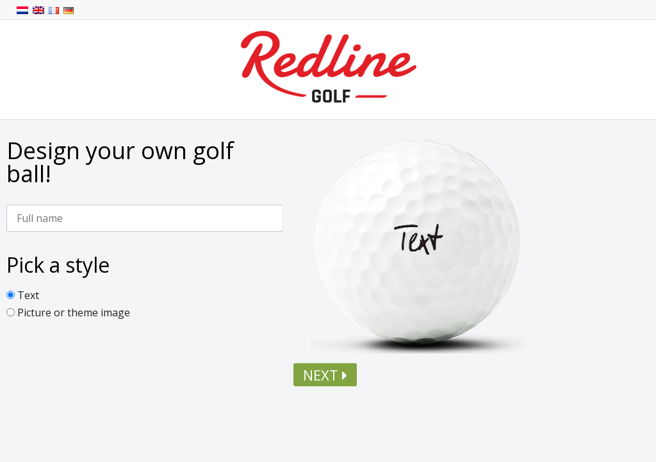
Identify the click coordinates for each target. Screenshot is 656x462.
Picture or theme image (73, 312)
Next (325, 374)
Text (28, 295)
